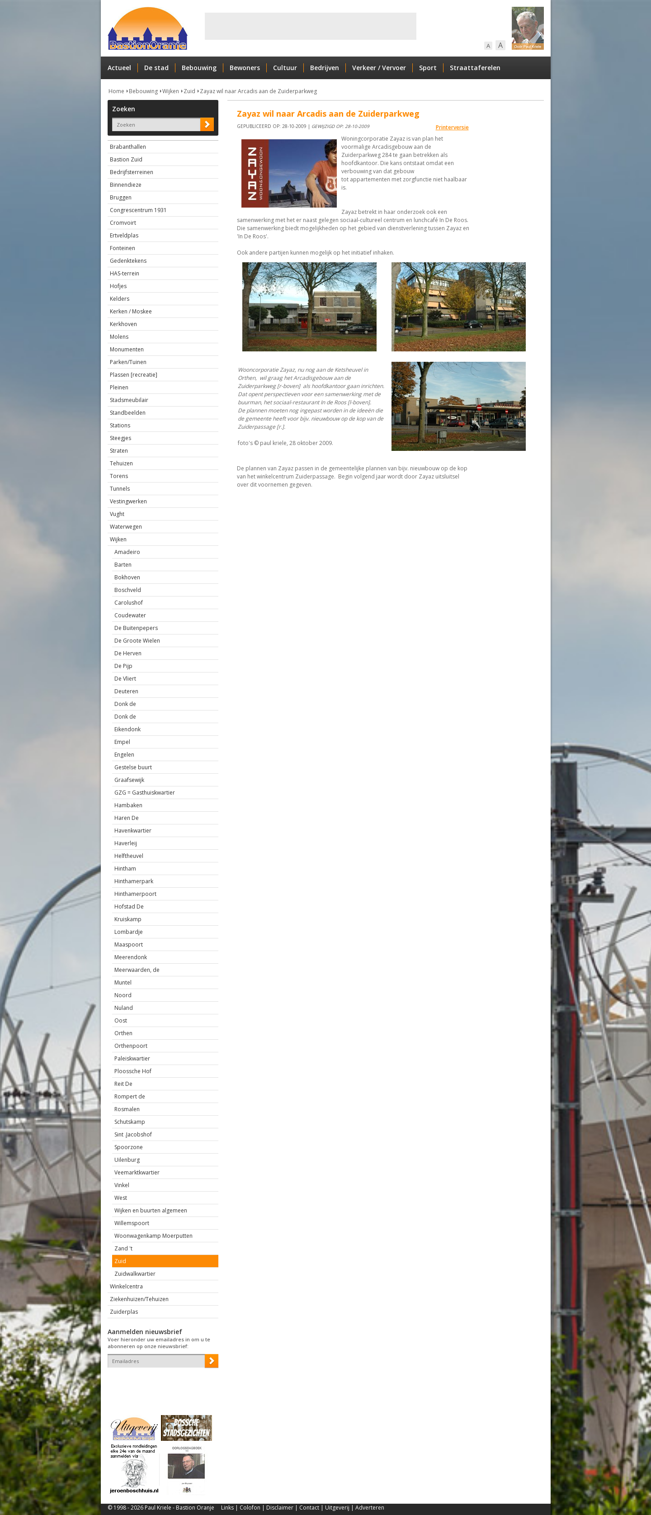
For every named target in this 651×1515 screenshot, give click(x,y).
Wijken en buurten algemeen (150, 1210)
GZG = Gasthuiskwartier (144, 792)
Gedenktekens (128, 261)
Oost (120, 1020)
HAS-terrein (124, 273)
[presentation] (160, 1383)
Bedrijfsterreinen (131, 172)
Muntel (123, 982)
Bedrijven (324, 67)
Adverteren (369, 1507)
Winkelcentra (126, 1286)
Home (116, 91)
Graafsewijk (129, 780)
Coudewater (130, 615)
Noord (123, 995)
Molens (119, 337)
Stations (120, 425)
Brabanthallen (128, 147)
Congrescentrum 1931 (138, 210)
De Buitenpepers (136, 628)
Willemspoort (131, 1223)
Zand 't (123, 1248)
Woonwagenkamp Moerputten (153, 1236)
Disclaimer (279, 1507)
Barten (123, 564)
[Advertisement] (310, 26)
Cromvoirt (123, 223)
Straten (119, 450)
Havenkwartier (132, 830)
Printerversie (452, 127)
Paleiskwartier (132, 1058)
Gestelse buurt (133, 767)
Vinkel (121, 1185)
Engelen (124, 754)
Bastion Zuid (126, 159)
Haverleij (125, 843)
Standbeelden (128, 413)
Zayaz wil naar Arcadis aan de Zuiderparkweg (258, 91)
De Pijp (123, 666)
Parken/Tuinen (128, 362)
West (120, 1198)
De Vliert (125, 678)
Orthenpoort (130, 1046)
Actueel (119, 67)
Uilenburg (127, 1160)
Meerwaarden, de (137, 970)
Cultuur (285, 67)
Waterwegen (126, 526)
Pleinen (119, 387)
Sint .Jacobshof (133, 1134)
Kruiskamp (128, 919)
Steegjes (120, 438)
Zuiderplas (124, 1312)
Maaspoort (128, 944)
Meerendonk (130, 957)
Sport (428, 67)
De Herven (128, 653)
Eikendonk (127, 729)
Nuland (123, 1008)
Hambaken (128, 805)
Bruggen (121, 197)
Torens (119, 476)
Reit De (123, 1084)
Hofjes (118, 286)
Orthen (123, 1033)
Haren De (126, 818)
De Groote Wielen (137, 640)
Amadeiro (127, 552)
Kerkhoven (123, 324)
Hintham (125, 868)
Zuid (189, 91)
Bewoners (245, 67)
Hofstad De (129, 906)
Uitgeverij (337, 1507)
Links (227, 1507)
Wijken (170, 91)
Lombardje (128, 932)
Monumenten (127, 349)
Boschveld (127, 590)
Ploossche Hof (132, 1071)
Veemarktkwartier (137, 1172)
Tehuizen (121, 463)
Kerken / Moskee (131, 311)
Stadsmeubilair (129, 400)
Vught (117, 514)
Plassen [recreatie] (133, 375)
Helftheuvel (128, 856)
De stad (156, 67)
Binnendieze (126, 185)
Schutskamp (129, 1122)
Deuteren (126, 691)
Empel (122, 742)
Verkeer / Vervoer (379, 67)
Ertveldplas (124, 235)
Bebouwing (199, 67)
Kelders (119, 299)
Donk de (125, 704)
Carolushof (128, 602)
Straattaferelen (475, 67)
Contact (309, 1507)
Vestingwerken (128, 501)
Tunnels (120, 488)
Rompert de (129, 1096)
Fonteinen (122, 248)
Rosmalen (127, 1109)
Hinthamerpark (133, 881)
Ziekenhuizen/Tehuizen (139, 1299)
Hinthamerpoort (135, 894)
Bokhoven (127, 577)
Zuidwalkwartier (135, 1274)
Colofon (250, 1507)
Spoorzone (128, 1147)
